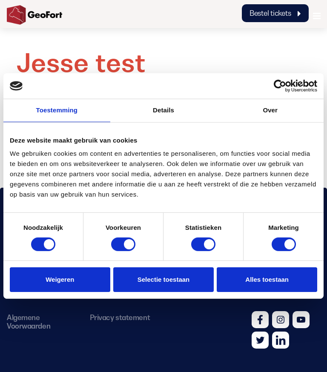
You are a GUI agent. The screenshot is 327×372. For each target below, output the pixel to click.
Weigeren (60, 279)
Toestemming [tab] (57, 110)
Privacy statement (120, 317)
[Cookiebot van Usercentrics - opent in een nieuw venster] (280, 86)
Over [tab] (270, 110)
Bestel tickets (275, 13)
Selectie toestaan (164, 279)
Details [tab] (163, 110)
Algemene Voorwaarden (28, 321)
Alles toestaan (267, 279)
